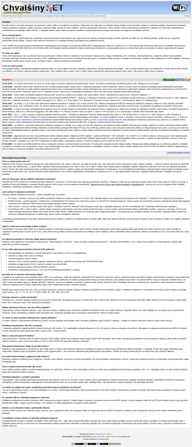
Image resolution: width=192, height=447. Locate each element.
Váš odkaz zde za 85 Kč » (104, 434)
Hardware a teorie (30, 16)
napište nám (125, 436)
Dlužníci (85, 16)
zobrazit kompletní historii (178, 152)
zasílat (161, 300)
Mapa (57, 16)
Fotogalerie (49, 16)
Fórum (78, 16)
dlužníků (13, 426)
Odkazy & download (67, 16)
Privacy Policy (115, 436)
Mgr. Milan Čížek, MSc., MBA (99, 436)
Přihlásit (187, 16)
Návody (41, 16)
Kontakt (102, 16)
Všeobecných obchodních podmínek (25, 120)
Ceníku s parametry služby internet (106, 120)
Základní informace (9, 16)
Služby (20, 16)
